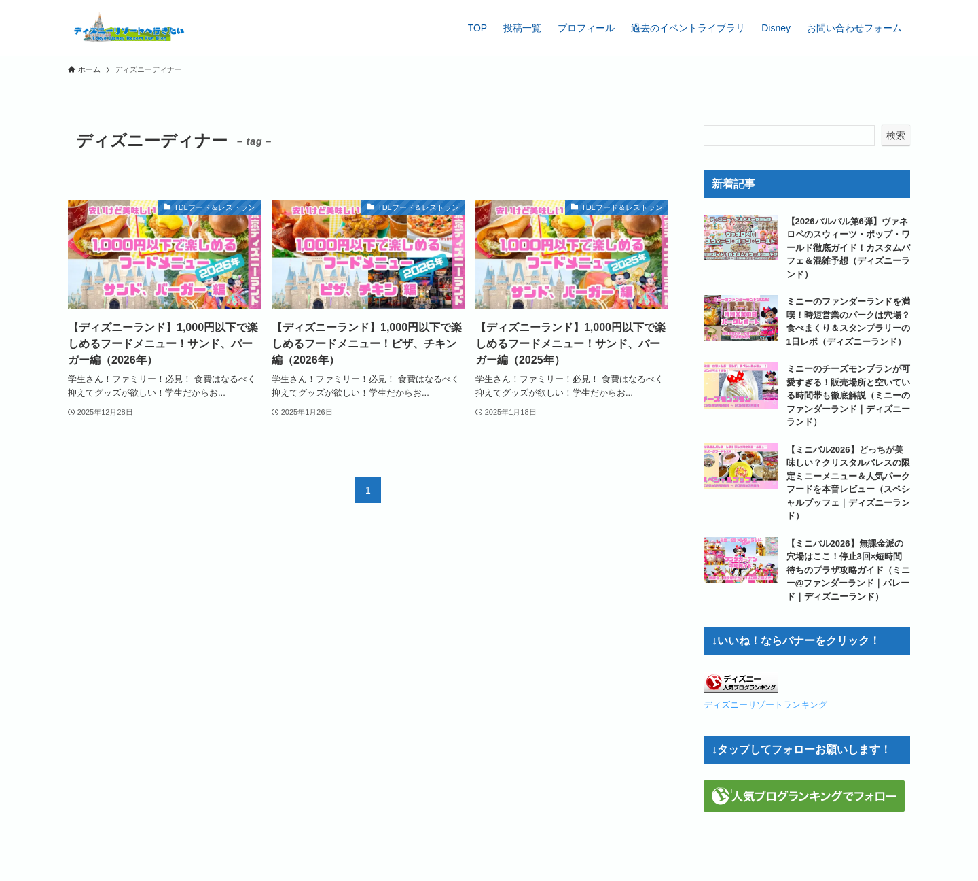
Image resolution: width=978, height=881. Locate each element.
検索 (895, 135)
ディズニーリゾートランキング (765, 705)
